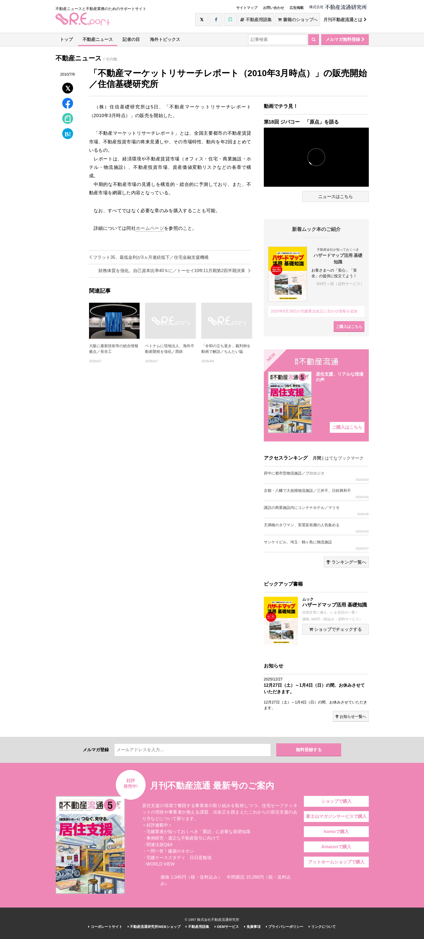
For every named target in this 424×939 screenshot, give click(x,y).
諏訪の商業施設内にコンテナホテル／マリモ (316, 510)
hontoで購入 (336, 831)
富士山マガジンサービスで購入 (336, 816)
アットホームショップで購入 (336, 862)
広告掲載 (297, 8)
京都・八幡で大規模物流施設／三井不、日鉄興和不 (316, 493)
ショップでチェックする (335, 629)
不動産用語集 (255, 19)
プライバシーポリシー (285, 927)
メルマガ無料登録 (345, 39)
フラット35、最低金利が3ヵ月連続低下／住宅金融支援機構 (149, 257)
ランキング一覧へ (346, 562)
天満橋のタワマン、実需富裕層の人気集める (316, 528)
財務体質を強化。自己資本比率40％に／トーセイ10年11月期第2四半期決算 (174, 270)
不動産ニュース (98, 39)
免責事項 (252, 927)
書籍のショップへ (297, 19)
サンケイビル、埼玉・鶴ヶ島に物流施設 (316, 545)
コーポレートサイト (105, 927)
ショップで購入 (336, 801)
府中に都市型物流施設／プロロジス (316, 476)
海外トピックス (165, 39)
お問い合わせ (273, 8)
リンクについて (322, 927)
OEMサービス (227, 927)
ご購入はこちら (349, 326)
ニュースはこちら (335, 196)
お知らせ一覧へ (350, 716)
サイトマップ (246, 8)
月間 (317, 458)
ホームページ (150, 228)
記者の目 (131, 39)
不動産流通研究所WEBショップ (154, 927)
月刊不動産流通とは (344, 19)
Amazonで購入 (336, 846)
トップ (66, 39)
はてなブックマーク (344, 458)
